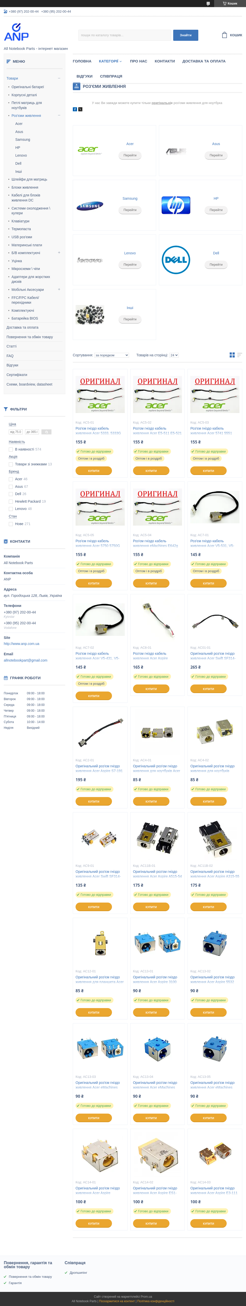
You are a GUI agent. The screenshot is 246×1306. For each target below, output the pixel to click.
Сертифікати (17, 375)
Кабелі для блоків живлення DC (26, 197)
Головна (82, 61)
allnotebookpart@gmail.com (25, 660)
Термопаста (21, 229)
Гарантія (15, 1283)
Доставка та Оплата (204, 61)
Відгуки (12, 365)
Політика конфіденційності (155, 1301)
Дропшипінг (78, 1273)
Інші (18, 171)
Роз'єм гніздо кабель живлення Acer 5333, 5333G (98, 430)
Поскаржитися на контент (117, 1301)
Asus (19, 132)
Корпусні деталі (24, 95)
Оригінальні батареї (28, 87)
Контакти (165, 61)
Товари (12, 78)
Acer (19, 124)
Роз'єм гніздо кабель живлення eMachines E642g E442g (155, 546)
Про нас (138, 61)
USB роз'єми (22, 237)
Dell (18, 163)
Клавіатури (20, 221)
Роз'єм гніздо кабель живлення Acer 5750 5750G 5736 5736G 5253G (98, 546)
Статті (12, 346)
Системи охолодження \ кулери (31, 210)
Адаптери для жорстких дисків (31, 279)
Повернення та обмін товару (30, 337)
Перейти (130, 155)
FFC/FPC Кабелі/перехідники (25, 300)
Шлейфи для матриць (29, 179)
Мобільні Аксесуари (28, 290)
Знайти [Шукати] (186, 35)
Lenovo (21, 155)
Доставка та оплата (22, 327)
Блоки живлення (25, 187)
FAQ (10, 356)
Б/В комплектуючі (26, 253)
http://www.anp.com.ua (21, 644)
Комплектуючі (23, 310)
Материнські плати (27, 245)
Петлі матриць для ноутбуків (27, 105)
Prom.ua (146, 1296)
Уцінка (17, 261)
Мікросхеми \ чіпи (26, 269)
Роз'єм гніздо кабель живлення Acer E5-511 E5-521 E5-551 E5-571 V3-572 (157, 433)
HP (17, 148)
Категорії (108, 61)
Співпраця (111, 76)
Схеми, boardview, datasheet (29, 384)
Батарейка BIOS (25, 318)
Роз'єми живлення (26, 116)
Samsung (22, 140)
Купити (93, 470)
